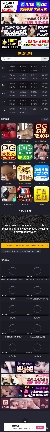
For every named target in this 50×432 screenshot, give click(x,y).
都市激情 (12, 100)
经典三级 (23, 87)
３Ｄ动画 (45, 75)
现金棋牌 (34, 70)
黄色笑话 (34, 104)
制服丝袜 (12, 87)
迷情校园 (12, 104)
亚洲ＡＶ (12, 75)
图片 (3, 93)
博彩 (3, 68)
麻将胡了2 (12, 70)
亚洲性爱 (12, 83)
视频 (3, 76)
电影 (3, 85)
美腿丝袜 (12, 95)
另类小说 (23, 104)
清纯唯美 (23, 95)
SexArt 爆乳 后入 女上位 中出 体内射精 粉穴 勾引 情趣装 (21, 251)
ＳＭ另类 (45, 79)
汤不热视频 (44, 109)
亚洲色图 (23, 92)
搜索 (45, 59)
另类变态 (45, 87)
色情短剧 (23, 112)
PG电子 (12, 67)
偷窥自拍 (12, 92)
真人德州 (23, 67)
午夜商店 (23, 109)
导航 (3, 110)
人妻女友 (34, 100)
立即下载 (40, 427)
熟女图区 (34, 95)
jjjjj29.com (25, 53)
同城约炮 (12, 109)
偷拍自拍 (23, 83)
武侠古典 (45, 100)
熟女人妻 (12, 79)
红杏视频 (12, 112)
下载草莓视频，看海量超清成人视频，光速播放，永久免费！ (26, 245)
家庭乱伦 (23, 100)
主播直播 (34, 79)
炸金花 (23, 70)
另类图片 (45, 95)
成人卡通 (34, 83)
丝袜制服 (23, 79)
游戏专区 (45, 67)
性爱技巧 (45, 104)
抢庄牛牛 (45, 70)
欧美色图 (34, 92)
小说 (3, 102)
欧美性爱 (45, 83)
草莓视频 (34, 109)
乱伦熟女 (34, 87)
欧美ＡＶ (34, 75)
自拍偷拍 (23, 75)
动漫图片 (45, 92)
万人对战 (34, 67)
